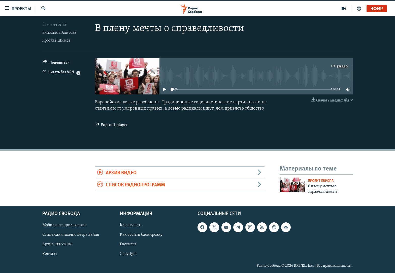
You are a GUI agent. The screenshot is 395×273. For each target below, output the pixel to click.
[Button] (56, 63)
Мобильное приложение (64, 225)
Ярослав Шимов (56, 41)
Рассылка (128, 244)
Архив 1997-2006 (57, 244)
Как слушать (131, 225)
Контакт (49, 254)
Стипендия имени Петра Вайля (70, 235)
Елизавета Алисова (59, 33)
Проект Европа (321, 181)
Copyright (128, 254)
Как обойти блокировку (141, 235)
